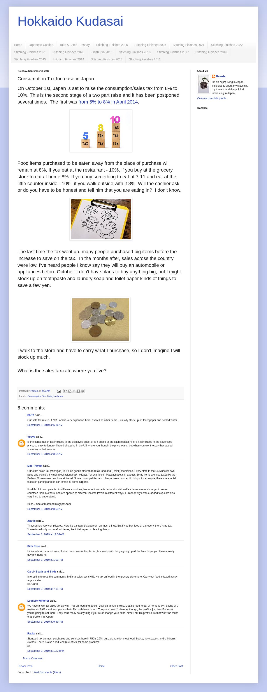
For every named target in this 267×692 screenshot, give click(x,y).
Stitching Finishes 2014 (68, 59)
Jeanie (31, 520)
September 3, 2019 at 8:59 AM (45, 509)
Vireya (31, 436)
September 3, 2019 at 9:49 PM (45, 621)
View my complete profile (211, 98)
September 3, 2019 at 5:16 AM (45, 425)
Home (18, 45)
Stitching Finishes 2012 (145, 59)
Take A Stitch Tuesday (75, 45)
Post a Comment (32, 658)
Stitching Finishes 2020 (68, 52)
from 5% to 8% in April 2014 (108, 102)
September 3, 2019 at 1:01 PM (45, 559)
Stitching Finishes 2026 (112, 45)
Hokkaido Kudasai (70, 21)
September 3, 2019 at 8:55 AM (45, 454)
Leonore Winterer (38, 600)
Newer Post (25, 666)
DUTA (30, 415)
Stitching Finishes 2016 (211, 52)
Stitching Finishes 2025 (150, 45)
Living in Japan (55, 396)
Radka (31, 633)
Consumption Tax (37, 396)
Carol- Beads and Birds (41, 571)
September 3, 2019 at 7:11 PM (45, 588)
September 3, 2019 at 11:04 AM (45, 534)
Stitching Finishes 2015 (30, 59)
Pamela (220, 76)
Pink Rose (33, 546)
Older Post (176, 666)
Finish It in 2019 (101, 52)
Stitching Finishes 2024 (188, 45)
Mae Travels (34, 465)
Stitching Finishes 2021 (30, 52)
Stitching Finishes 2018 (135, 52)
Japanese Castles (41, 45)
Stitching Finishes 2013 (107, 59)
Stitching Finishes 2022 (227, 45)
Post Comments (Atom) (47, 672)
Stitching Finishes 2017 (173, 52)
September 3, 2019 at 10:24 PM (45, 650)
